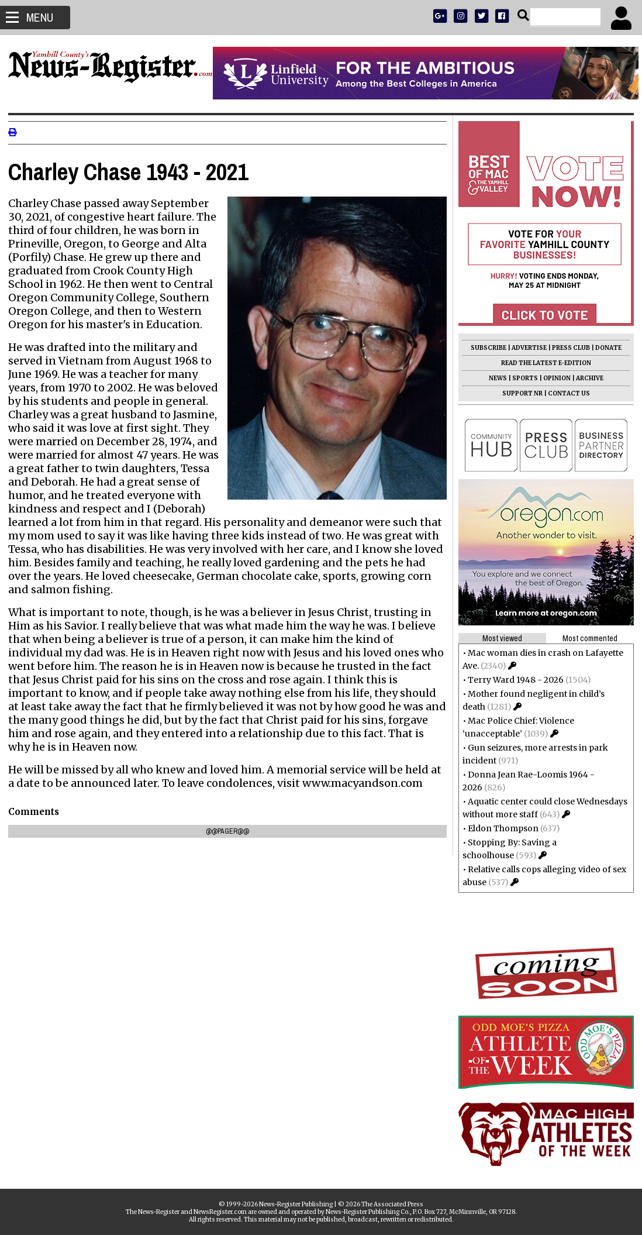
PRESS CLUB (567, 348)
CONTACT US (565, 393)
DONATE (605, 348)
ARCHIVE (586, 378)
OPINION (553, 378)
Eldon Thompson (499, 828)
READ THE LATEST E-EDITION (543, 363)
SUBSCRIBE (485, 348)
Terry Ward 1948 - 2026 (512, 680)
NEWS (494, 378)
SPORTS (521, 378)
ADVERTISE (525, 348)
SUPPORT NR (519, 393)
